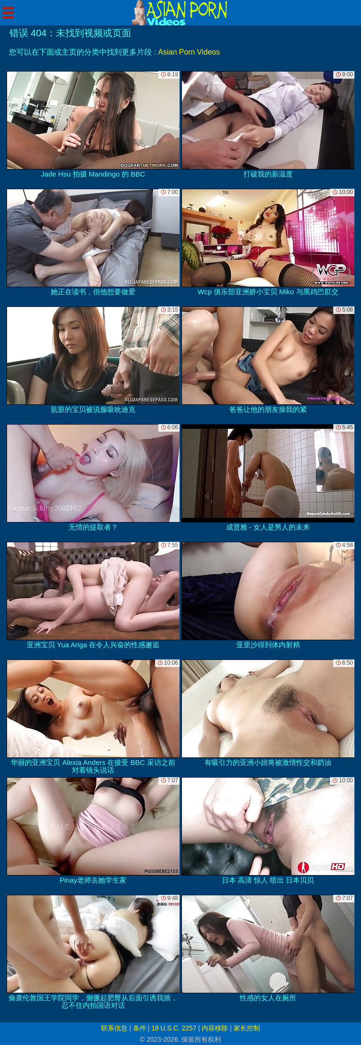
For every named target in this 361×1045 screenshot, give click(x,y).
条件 (139, 1028)
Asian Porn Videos (189, 52)
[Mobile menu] (8, 12)
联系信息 (114, 1028)
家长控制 (247, 1028)
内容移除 (215, 1028)
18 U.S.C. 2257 (173, 1028)
